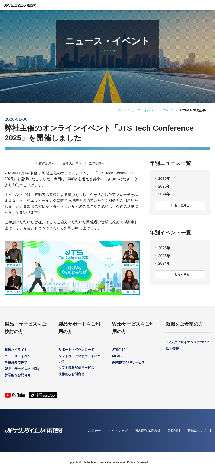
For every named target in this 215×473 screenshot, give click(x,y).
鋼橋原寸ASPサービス (128, 362)
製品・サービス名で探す (22, 369)
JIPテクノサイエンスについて (188, 342)
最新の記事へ (72, 163)
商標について (197, 430)
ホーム (116, 110)
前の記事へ (47, 163)
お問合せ (94, 430)
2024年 (164, 194)
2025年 (164, 186)
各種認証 (173, 430)
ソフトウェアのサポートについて (79, 358)
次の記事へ (97, 163)
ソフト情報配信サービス (76, 367)
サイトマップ (118, 430)
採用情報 (172, 348)
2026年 (168, 110)
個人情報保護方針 (147, 430)
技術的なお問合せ (71, 374)
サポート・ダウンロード (76, 349)
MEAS (117, 356)
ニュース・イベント (142, 110)
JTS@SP (119, 349)
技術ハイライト (16, 349)
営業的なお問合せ (18, 375)
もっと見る (181, 205)
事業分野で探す (16, 362)
